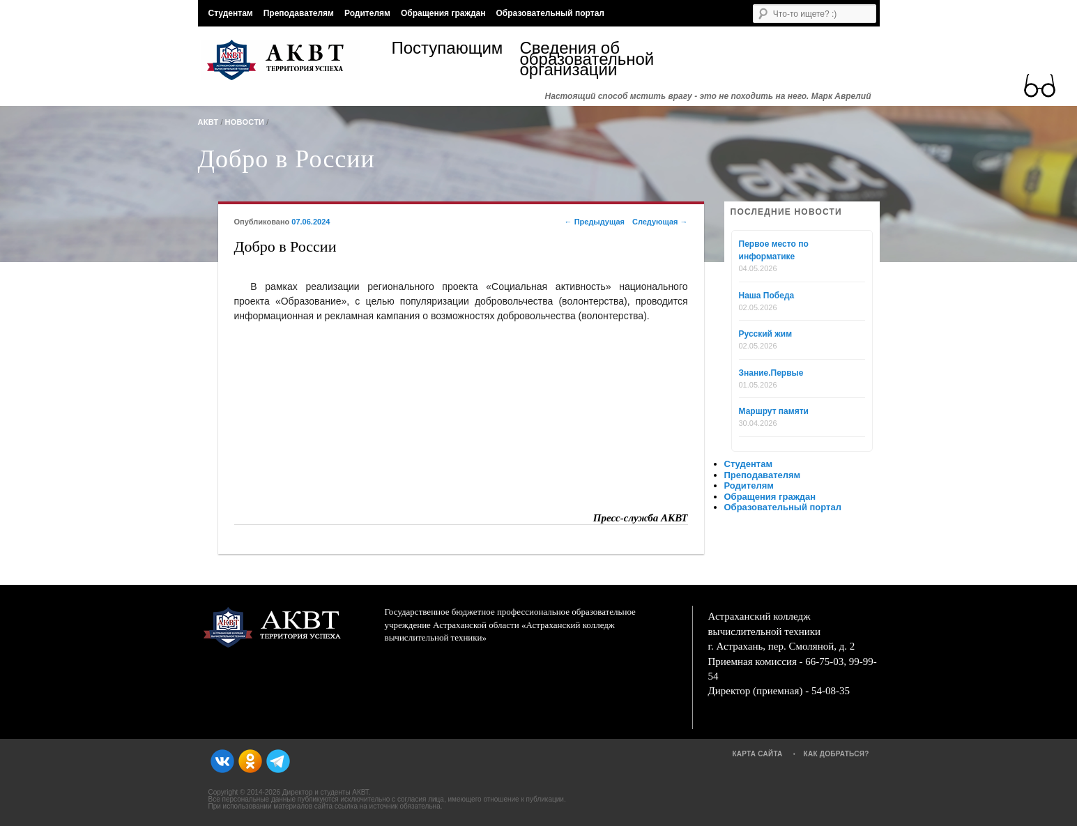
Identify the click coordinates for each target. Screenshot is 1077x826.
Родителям (367, 13)
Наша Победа (767, 295)
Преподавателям (298, 13)
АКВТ (208, 122)
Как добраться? (836, 754)
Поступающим (447, 50)
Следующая (660, 221)
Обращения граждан (443, 13)
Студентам (230, 13)
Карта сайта (757, 754)
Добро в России (286, 159)
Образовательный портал (550, 13)
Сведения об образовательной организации (584, 59)
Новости (245, 122)
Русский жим (766, 334)
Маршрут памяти (774, 411)
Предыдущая (595, 221)
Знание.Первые (771, 373)
